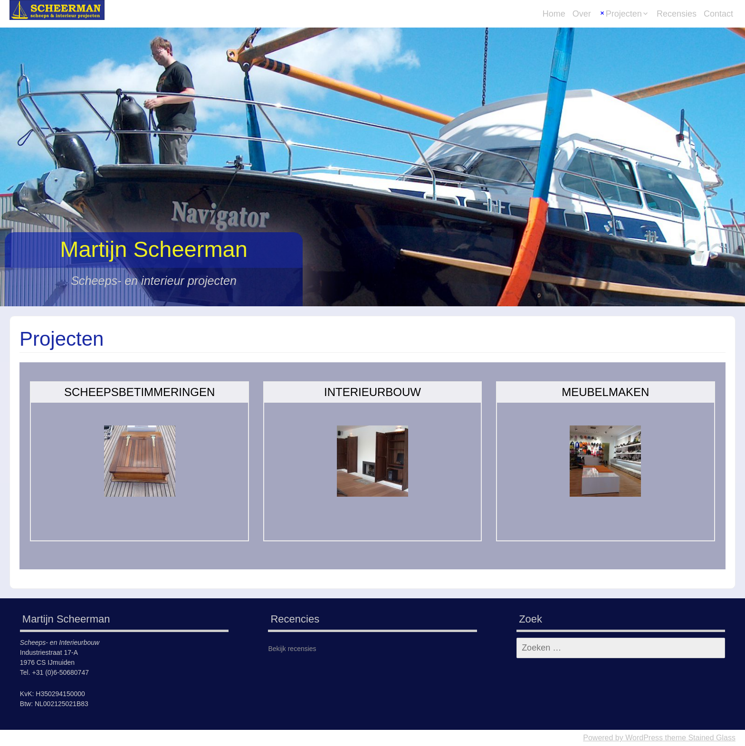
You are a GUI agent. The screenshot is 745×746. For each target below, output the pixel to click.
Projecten (624, 14)
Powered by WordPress (623, 738)
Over (582, 14)
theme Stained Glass (699, 738)
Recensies (677, 14)
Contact (718, 14)
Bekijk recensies (292, 648)
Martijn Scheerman (154, 249)
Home (554, 14)
